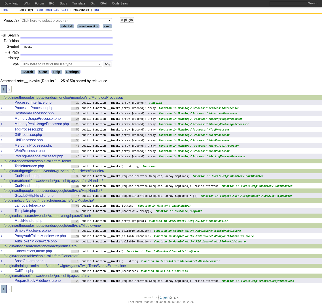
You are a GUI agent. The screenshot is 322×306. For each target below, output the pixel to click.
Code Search (121, 3)
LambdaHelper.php (30, 206)
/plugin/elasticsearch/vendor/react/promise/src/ (40, 247)
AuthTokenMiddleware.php (36, 242)
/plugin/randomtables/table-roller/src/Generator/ (41, 257)
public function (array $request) (108, 221)
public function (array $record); (108, 103)
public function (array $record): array (113, 109)
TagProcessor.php (29, 130)
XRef (103, 3)
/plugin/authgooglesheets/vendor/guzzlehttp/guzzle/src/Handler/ (54, 171)
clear (107, 27)
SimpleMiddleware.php (33, 231)
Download (11, 3)
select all (67, 27)
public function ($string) (103, 206)
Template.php (25, 211)
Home (5, 10)
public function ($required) (104, 272)
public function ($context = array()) (112, 212)
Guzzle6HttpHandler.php (34, 196)
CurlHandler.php (27, 176)
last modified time (52, 10)
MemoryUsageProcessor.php (38, 119)
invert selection (88, 27)
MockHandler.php (28, 221)
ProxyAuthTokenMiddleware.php (40, 236)
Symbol (13, 47)
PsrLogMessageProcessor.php (39, 157)
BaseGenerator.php (30, 261)
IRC (52, 3)
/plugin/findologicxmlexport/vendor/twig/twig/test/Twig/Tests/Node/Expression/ (65, 266)
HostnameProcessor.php (34, 114)
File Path (12, 53)
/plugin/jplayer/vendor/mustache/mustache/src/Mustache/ (49, 201)
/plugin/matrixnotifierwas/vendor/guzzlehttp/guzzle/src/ (46, 276)
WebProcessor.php (30, 151)
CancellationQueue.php (33, 252)
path (97, 10)
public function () (97, 252)
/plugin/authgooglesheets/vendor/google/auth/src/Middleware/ (52, 226)
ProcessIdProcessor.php (34, 108)
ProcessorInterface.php (33, 103)
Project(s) (11, 21)
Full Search (10, 36)
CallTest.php (24, 271)
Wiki (27, 3)
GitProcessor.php (28, 135)
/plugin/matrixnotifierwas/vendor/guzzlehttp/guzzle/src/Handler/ (53, 181)
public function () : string (104, 262)
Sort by (26, 10)
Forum (39, 3)
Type (15, 65)
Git (93, 3)
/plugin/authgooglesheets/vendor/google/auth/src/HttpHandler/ (53, 191)
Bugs (63, 3)
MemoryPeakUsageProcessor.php (42, 124)
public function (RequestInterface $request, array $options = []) (134, 196)
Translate (78, 3)
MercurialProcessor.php (33, 146)
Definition (11, 41)
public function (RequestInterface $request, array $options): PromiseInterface (145, 186)
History (13, 58)
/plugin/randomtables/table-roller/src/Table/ (37, 162)
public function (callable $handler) (111, 231)
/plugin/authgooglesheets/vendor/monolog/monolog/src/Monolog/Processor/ (63, 98)
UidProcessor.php (29, 141)
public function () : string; (105, 167)
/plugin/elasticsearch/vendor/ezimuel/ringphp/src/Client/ (47, 216)
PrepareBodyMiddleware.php (38, 281)
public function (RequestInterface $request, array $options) (130, 177)
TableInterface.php (29, 167)
